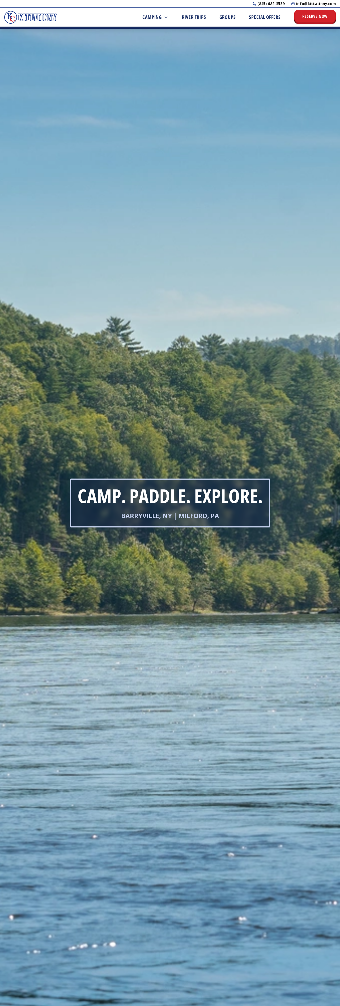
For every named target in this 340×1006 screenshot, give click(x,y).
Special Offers (264, 17)
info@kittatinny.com (313, 3)
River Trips (194, 17)
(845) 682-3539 (268, 3)
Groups (227, 17)
